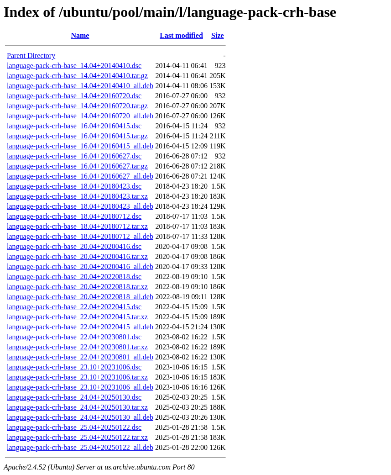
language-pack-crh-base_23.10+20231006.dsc (74, 367)
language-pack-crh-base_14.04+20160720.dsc (74, 96)
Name (80, 35)
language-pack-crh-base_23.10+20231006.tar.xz (77, 377)
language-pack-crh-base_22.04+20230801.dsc (74, 337)
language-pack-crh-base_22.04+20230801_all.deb (80, 357)
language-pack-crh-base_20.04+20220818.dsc (74, 276)
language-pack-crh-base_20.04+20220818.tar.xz (77, 286)
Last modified (181, 35)
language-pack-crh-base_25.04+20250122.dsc (74, 427)
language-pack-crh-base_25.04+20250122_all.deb (80, 447)
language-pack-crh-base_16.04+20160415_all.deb (80, 146)
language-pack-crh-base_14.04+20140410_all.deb (80, 86)
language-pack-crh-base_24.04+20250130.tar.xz (77, 407)
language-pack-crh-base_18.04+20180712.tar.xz (77, 226)
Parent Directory (31, 55)
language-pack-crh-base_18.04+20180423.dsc (74, 186)
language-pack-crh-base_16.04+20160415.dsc (74, 126)
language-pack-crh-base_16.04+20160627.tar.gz (77, 166)
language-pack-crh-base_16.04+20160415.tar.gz (77, 136)
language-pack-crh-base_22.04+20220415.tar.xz (77, 317)
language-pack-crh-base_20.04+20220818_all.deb (80, 297)
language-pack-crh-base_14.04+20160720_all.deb (80, 116)
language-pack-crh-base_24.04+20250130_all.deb (80, 417)
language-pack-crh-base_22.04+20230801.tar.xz (77, 347)
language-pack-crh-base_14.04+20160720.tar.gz (77, 106)
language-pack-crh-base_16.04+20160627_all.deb (80, 176)
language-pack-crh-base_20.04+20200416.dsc (74, 246)
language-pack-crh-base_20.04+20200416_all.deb (80, 266)
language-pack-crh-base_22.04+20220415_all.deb (80, 327)
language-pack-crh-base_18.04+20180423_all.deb (80, 206)
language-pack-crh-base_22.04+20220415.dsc (74, 307)
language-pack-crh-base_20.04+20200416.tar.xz (77, 256)
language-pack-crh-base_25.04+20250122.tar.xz (77, 437)
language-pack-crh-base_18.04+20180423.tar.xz (77, 196)
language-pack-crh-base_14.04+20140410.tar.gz (77, 75)
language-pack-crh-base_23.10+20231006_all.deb (80, 387)
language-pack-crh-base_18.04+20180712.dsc (74, 216)
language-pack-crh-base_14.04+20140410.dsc (74, 65)
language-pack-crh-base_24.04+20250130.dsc (74, 397)
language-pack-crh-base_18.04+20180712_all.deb (80, 236)
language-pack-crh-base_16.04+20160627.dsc (74, 156)
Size (217, 35)
